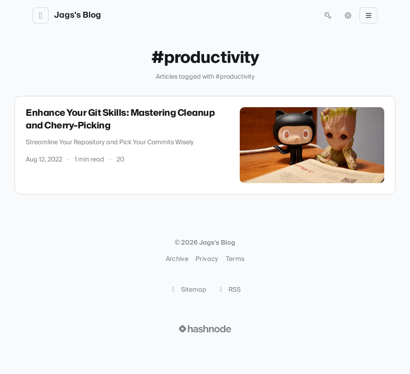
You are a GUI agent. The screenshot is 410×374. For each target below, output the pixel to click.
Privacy (207, 259)
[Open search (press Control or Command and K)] (328, 15)
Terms (235, 259)
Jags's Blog (77, 15)
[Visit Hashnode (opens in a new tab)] (205, 329)
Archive (177, 259)
